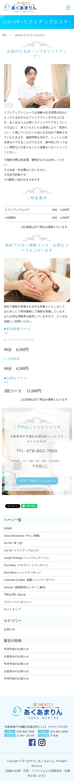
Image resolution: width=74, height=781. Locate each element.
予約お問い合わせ (15, 594)
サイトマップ (12, 609)
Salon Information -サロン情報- (22, 535)
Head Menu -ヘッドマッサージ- (23, 572)
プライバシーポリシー (18, 602)
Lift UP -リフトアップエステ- (22, 550)
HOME (8, 528)
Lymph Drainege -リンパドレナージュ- (27, 557)
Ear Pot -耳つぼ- (13, 543)
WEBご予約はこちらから (36, 480)
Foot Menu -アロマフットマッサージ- (26, 565)
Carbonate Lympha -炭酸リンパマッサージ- (29, 579)
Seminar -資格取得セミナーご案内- (25, 587)
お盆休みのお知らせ (16, 656)
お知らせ (9, 629)
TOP (4, 35)
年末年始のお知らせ (16, 648)
